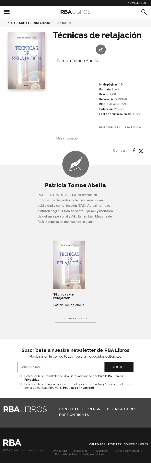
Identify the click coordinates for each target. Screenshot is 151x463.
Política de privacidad (126, 450)
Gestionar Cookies (93, 454)
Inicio (11, 22)
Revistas (114, 444)
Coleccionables (136, 444)
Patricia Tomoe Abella (77, 60)
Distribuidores (121, 409)
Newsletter (137, 3)
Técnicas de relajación (63, 296)
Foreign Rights (74, 415)
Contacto (69, 409)
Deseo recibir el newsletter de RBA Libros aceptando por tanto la (73, 378)
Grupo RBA (97, 444)
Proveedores (100, 450)
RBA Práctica (62, 22)
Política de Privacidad (78, 387)
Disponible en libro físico (120, 127)
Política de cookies (66, 454)
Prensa (93, 409)
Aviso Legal (60, 450)
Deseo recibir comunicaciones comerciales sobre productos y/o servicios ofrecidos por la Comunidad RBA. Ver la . (78, 386)
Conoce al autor (75, 318)
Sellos (24, 22)
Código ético (80, 450)
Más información (67, 138)
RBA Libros (41, 22)
